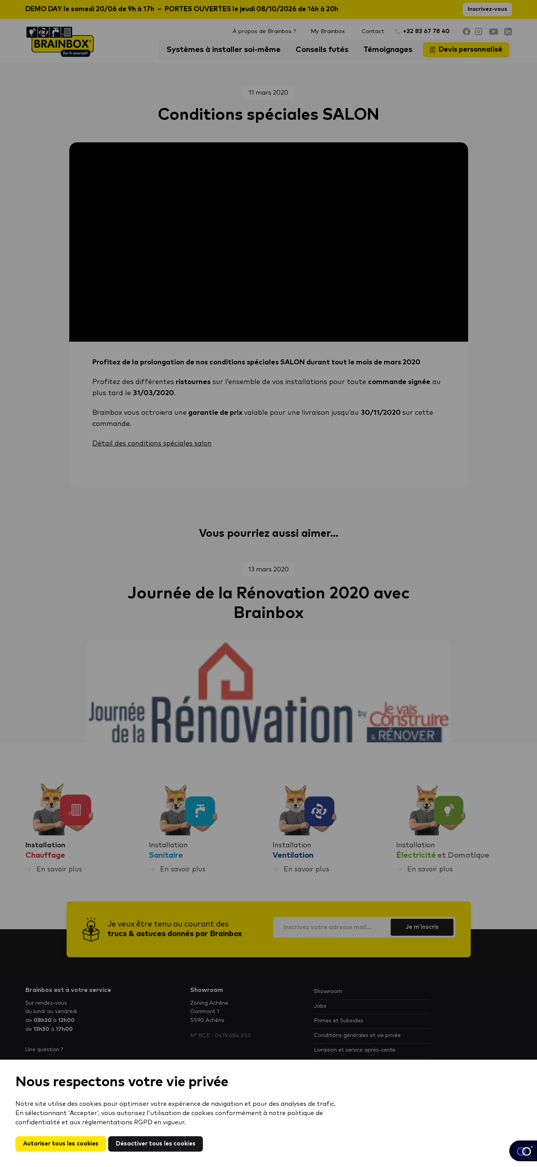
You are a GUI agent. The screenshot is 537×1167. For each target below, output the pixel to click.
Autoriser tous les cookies (62, 1143)
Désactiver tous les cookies (161, 1143)
